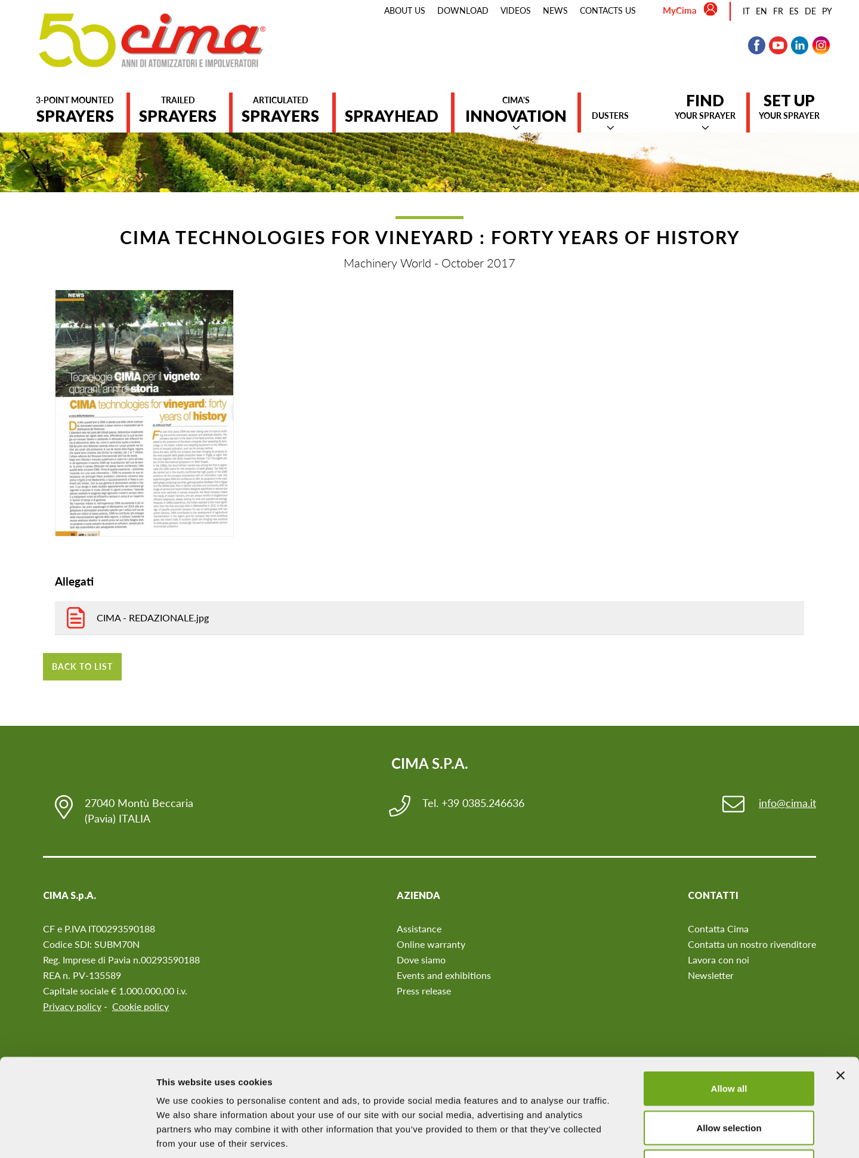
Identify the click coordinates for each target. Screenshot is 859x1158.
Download (463, 10)
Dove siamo (421, 959)
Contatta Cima (718, 928)
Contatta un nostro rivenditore (752, 944)
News (555, 10)
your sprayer (705, 107)
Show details (626, 1134)
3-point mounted (75, 110)
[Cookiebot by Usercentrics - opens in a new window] (77, 1135)
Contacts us (608, 10)
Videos (515, 10)
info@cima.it (787, 802)
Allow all (729, 1001)
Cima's (516, 110)
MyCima (680, 10)
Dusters (610, 115)
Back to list (82, 666)
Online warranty (431, 944)
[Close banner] (840, 988)
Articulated (280, 110)
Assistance (419, 928)
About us (404, 10)
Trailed (178, 110)
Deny (729, 1079)
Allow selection (728, 1041)
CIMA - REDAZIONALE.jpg (153, 617)
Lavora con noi (718, 959)
